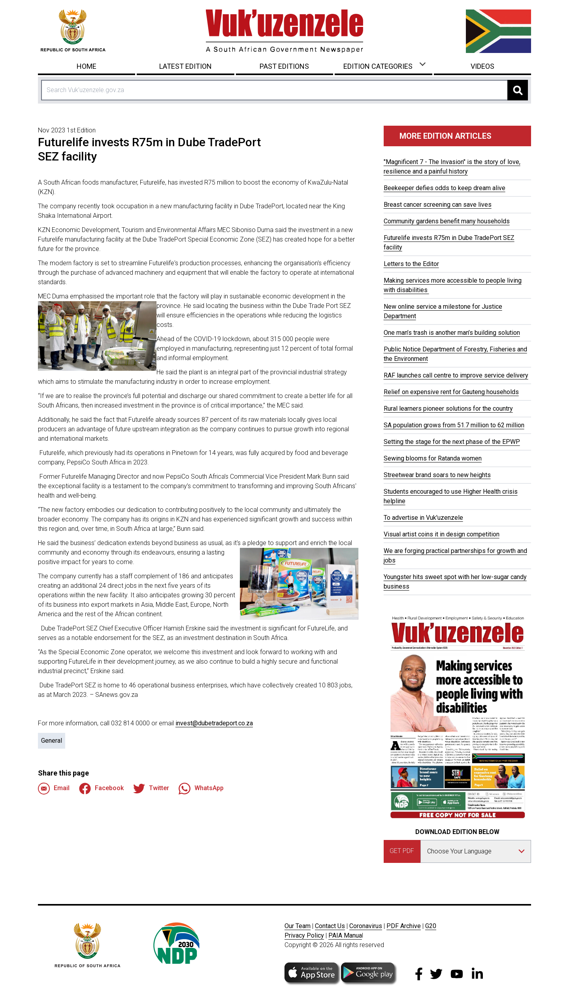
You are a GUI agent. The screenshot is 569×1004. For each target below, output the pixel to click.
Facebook (101, 789)
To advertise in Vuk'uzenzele (423, 517)
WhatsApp (201, 788)
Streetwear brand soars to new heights (437, 475)
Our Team (297, 926)
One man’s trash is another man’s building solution (452, 332)
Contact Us (330, 926)
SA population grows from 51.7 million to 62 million (454, 425)
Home (86, 66)
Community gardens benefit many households (447, 221)
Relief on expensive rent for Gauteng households (451, 392)
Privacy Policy (304, 935)
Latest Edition (185, 66)
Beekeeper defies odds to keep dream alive (444, 188)
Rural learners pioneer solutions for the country (448, 408)
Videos (482, 66)
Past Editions (284, 66)
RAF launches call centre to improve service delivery (456, 375)
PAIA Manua (345, 935)
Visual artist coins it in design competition (441, 534)
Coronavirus (365, 926)
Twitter (151, 789)
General (51, 740)
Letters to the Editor (411, 264)
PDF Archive (403, 926)
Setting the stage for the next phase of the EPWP (452, 441)
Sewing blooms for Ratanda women (433, 458)
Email (54, 789)
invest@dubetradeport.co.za (214, 723)
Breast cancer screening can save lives (438, 204)
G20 (430, 926)
